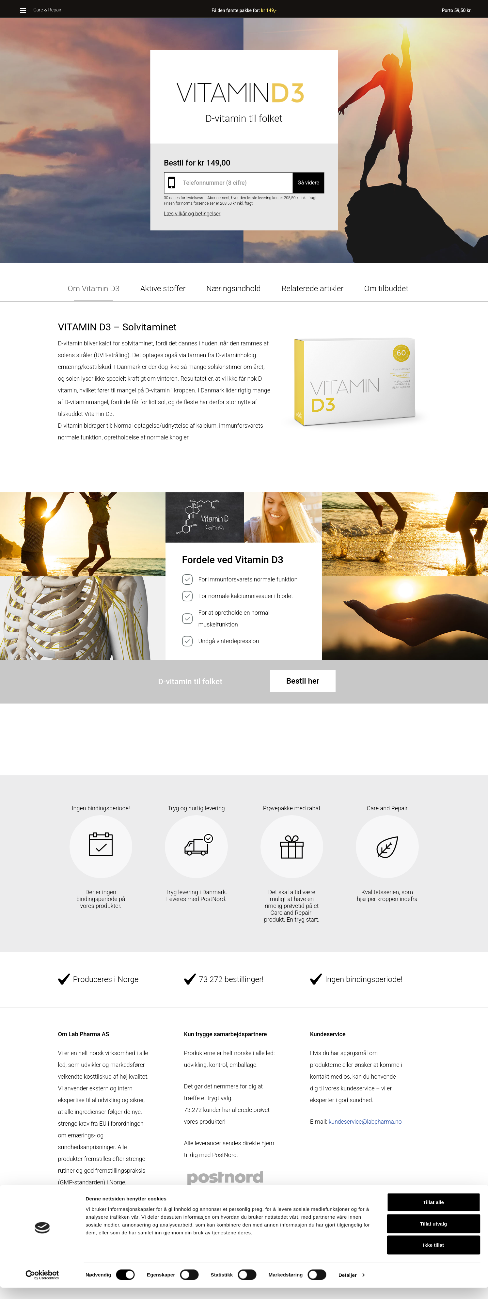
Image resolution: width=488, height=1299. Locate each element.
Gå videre (308, 182)
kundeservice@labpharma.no (347, 1131)
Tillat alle (433, 1213)
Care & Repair (46, 10)
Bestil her (302, 681)
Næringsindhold (233, 288)
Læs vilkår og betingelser (192, 213)
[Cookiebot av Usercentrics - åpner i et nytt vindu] (42, 1286)
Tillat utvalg (433, 1235)
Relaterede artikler (312, 288)
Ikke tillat (433, 1256)
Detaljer (347, 1286)
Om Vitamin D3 (94, 288)
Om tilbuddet (386, 288)
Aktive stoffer (163, 288)
